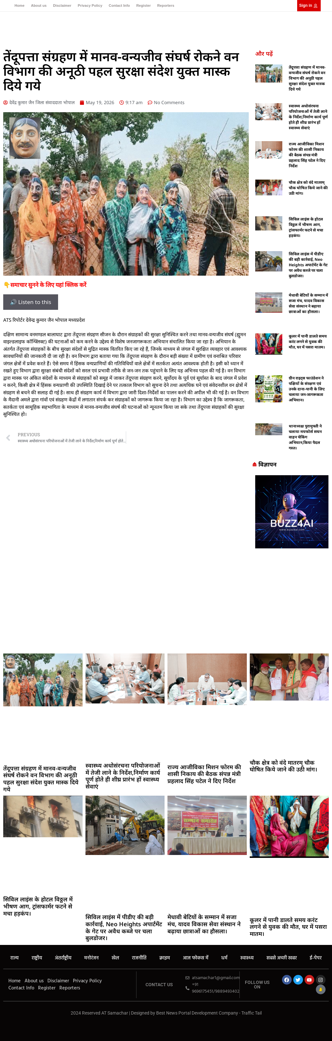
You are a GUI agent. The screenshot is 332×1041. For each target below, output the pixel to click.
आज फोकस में (195, 958)
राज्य (14, 958)
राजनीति (139, 958)
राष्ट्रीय (37, 958)
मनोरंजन (91, 958)
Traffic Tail (251, 1013)
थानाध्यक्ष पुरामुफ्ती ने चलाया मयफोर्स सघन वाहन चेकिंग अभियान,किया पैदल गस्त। (305, 437)
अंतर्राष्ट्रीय (63, 958)
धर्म (224, 958)
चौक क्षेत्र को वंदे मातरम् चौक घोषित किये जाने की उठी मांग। (308, 188)
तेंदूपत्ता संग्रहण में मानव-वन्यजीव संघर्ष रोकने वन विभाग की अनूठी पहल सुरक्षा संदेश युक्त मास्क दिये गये (307, 78)
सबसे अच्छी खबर (282, 958)
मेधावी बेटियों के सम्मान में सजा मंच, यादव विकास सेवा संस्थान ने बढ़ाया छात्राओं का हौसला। (308, 303)
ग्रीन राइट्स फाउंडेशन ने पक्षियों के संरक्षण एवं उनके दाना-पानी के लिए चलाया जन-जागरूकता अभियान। (307, 389)
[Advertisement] (166, 602)
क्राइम (164, 958)
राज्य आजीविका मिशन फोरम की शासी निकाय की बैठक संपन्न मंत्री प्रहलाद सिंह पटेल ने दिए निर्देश (307, 155)
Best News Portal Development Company (197, 1013)
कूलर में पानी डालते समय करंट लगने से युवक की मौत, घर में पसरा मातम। (308, 341)
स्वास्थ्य (247, 958)
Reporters (165, 5)
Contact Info (119, 5)
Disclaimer (62, 5)
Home (20, 5)
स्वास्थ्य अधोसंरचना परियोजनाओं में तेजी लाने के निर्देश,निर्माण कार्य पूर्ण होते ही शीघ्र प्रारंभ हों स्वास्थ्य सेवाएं (308, 117)
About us (38, 5)
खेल (115, 958)
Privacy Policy (90, 5)
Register (143, 5)
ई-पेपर (316, 958)
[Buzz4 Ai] (291, 546)
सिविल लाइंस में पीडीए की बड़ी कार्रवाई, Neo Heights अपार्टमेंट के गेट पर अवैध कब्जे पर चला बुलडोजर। (308, 265)
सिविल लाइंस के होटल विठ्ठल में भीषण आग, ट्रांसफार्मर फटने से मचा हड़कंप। (306, 227)
